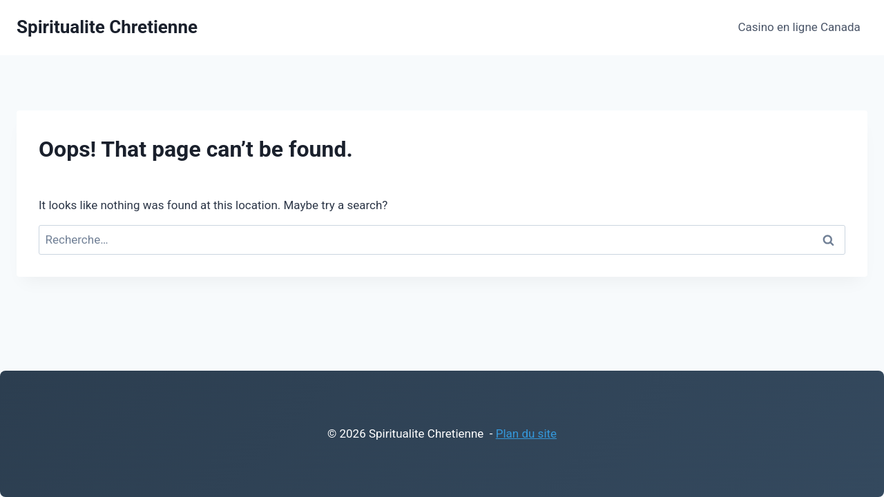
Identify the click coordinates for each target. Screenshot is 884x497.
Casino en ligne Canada (799, 27)
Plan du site (526, 433)
